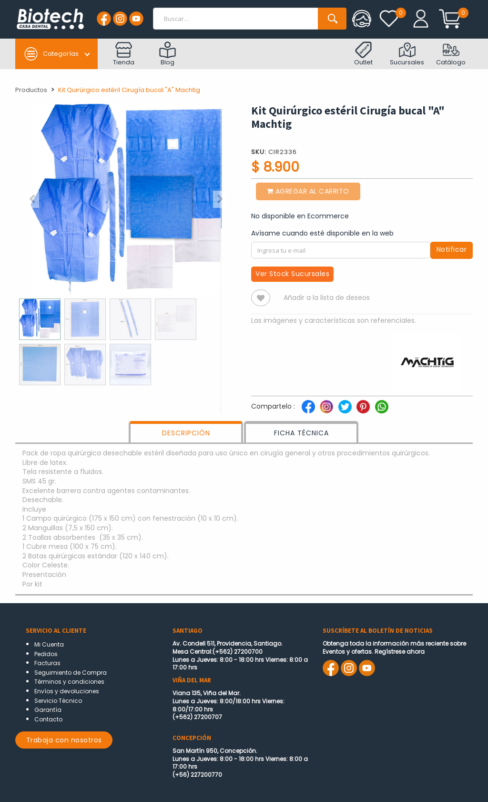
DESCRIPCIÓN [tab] (186, 433)
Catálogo (451, 54)
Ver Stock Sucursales (292, 273)
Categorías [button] (51, 54)
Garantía (47, 710)
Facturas (47, 663)
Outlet (363, 54)
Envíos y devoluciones (66, 691)
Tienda (123, 54)
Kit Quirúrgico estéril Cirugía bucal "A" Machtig (129, 89)
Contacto (48, 719)
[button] (32, 199)
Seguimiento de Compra (70, 672)
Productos (31, 89)
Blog (167, 54)
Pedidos (46, 654)
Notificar (452, 249)
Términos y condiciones (69, 682)
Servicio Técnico (58, 701)
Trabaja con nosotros (64, 740)
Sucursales (407, 54)
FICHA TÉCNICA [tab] (301, 433)
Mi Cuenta (49, 644)
